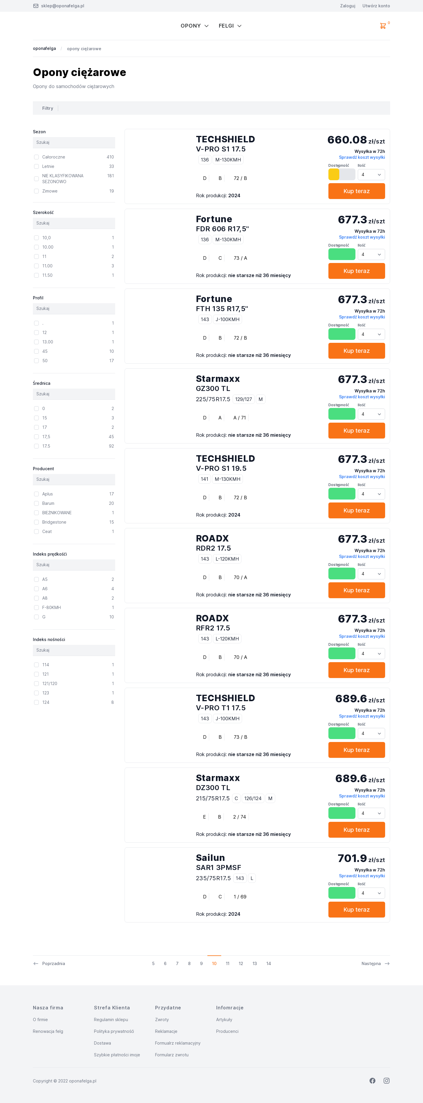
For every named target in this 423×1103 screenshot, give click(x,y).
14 (268, 963)
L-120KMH (227, 559)
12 (241, 963)
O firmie (40, 1019)
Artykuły (224, 1019)
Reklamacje (166, 1031)
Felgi (231, 26)
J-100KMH (227, 319)
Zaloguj (347, 5)
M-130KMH (228, 160)
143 (205, 319)
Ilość (361, 165)
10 (214, 963)
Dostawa (102, 1042)
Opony (195, 26)
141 (204, 479)
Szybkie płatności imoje (117, 1054)
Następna (376, 964)
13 (255, 963)
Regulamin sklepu (111, 1019)
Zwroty (162, 1019)
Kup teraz (356, 191)
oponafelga (44, 48)
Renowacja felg (48, 1031)
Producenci (227, 1031)
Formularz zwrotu (172, 1054)
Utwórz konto (376, 5)
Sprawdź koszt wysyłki (362, 157)
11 (227, 963)
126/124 (253, 798)
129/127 (243, 399)
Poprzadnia (49, 964)
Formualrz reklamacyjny (178, 1042)
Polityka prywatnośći (114, 1031)
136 (205, 160)
